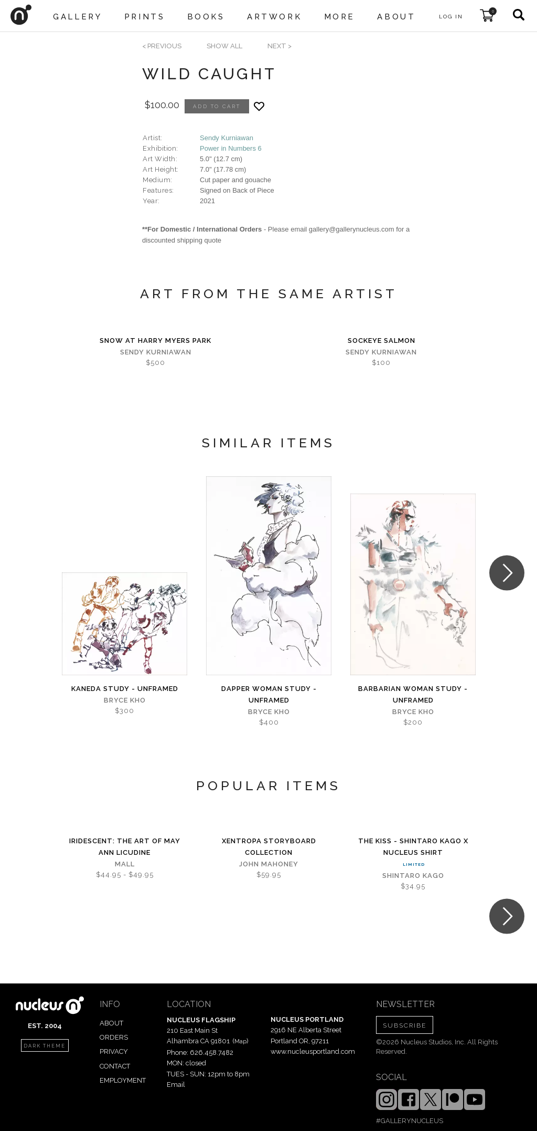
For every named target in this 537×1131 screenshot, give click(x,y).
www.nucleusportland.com (313, 1051)
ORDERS (114, 1037)
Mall (125, 864)
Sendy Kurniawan (226, 138)
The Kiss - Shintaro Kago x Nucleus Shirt (413, 846)
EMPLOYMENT (123, 1080)
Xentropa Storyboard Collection (269, 846)
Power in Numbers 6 (231, 148)
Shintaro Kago (413, 875)
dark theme (45, 1046)
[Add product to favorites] (259, 106)
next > (279, 46)
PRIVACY (114, 1051)
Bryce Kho (125, 700)
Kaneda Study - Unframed (124, 689)
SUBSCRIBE (404, 1025)
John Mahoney (268, 864)
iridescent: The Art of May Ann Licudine (124, 846)
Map (240, 1041)
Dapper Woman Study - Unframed (269, 694)
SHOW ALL (224, 46)
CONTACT (115, 1066)
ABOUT (111, 1023)
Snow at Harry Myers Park (155, 340)
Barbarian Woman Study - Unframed (413, 694)
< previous (161, 46)
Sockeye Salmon (381, 340)
